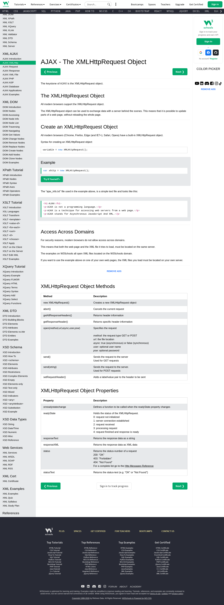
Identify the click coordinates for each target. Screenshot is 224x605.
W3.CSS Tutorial (54, 562)
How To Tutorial (54, 555)
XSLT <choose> (11, 239)
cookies (164, 594)
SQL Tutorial (55, 557)
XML (207, 11)
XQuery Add (9, 295)
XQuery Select (10, 299)
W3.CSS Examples (127, 562)
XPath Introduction (12, 175)
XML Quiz (8, 497)
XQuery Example (11, 275)
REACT (158, 11)
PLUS (61, 531)
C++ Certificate (162, 569)
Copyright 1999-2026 (80, 598)
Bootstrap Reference (90, 562)
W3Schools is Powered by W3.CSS (137, 598)
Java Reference (91, 569)
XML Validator (10, 34)
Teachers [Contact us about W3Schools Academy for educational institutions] (165, 4)
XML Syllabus (10, 501)
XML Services (10, 452)
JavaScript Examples (127, 552)
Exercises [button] (55, 4)
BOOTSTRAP (142, 11)
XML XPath (8, 18)
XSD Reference (11, 440)
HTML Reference (90, 548)
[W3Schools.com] (49, 533)
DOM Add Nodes (11, 154)
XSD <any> (9, 399)
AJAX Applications (12, 90)
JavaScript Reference (90, 552)
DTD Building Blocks (13, 319)
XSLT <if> (8, 235)
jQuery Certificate (162, 564)
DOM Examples (11, 162)
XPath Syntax (10, 183)
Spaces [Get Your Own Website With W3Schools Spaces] (152, 4)
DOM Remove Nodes (14, 142)
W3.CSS (103, 11)
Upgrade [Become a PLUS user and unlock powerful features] (179, 4)
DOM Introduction (12, 107)
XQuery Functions (12, 303)
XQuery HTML (10, 283)
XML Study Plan (11, 505)
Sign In (208, 41)
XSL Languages (11, 211)
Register (214, 59)
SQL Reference (90, 555)
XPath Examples (11, 194)
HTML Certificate (162, 548)
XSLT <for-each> (11, 227)
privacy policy (177, 594)
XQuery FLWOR (11, 279)
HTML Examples (127, 548)
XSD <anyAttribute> (13, 403)
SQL (44, 11)
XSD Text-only (10, 387)
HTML (5, 11)
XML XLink (8, 30)
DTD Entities (9, 335)
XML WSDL (9, 456)
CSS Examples (127, 550)
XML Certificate (11, 481)
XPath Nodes (9, 179)
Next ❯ (180, 72)
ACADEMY (135, 586)
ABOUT (123, 586)
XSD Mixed (8, 392)
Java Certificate (162, 566)
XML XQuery (9, 26)
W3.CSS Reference (90, 559)
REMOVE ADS (114, 271)
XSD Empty (9, 380)
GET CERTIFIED (98, 531)
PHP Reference (91, 564)
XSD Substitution (11, 407)
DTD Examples (10, 339)
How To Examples (127, 555)
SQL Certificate (162, 557)
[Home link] (6, 4)
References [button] (38, 4)
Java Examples (127, 569)
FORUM (112, 586)
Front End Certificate (162, 555)
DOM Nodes (9, 111)
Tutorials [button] (20, 4)
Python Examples (127, 559)
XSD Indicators (10, 395)
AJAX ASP (8, 82)
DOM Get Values (11, 134)
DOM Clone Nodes (12, 158)
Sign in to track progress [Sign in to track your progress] (114, 486)
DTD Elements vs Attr (14, 331)
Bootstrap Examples (127, 564)
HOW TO (89, 11)
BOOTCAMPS (145, 531)
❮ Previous (50, 72)
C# (129, 11)
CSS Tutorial (55, 550)
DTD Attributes (10, 327)
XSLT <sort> (9, 231)
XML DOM (8, 14)
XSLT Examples (11, 259)
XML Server (9, 46)
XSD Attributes (10, 368)
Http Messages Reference (139, 466)
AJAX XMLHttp (10, 62)
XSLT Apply (9, 243)
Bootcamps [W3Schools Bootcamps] (137, 4)
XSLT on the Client (12, 247)
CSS (16, 11)
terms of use (155, 594)
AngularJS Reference (90, 571)
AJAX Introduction (12, 58)
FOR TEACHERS (122, 531)
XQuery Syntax (10, 291)
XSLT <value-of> (11, 223)
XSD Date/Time (11, 428)
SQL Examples (127, 557)
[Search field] (98, 4)
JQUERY (183, 11)
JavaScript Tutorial (54, 552)
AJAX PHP (8, 78)
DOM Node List (11, 123)
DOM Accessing (11, 115)
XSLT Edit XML (10, 255)
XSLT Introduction (12, 207)
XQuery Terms (10, 287)
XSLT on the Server (13, 251)
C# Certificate (162, 571)
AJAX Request (10, 66)
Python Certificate (162, 559)
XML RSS (8, 468)
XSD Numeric (10, 432)
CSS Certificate (162, 550)
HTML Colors (91, 566)
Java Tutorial (55, 569)
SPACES (77, 531)
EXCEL (196, 11)
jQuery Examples (126, 573)
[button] (109, 4)
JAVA (68, 11)
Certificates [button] (73, 4)
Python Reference (91, 557)
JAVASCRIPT (30, 11)
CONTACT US (167, 531)
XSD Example (10, 411)
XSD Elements (10, 364)
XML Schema (9, 42)
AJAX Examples (11, 94)
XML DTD (8, 38)
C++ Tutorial (54, 571)
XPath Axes (9, 187)
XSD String (8, 424)
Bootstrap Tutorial (54, 564)
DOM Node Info (11, 118)
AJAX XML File (10, 74)
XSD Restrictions (11, 372)
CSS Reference (90, 550)
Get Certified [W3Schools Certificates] (196, 4)
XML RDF (8, 464)
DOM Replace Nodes (14, 146)
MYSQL (170, 11)
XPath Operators (11, 191)
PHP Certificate (162, 562)
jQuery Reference (91, 573)
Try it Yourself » (52, 179)
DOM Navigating (11, 130)
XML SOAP (8, 460)
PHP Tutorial (55, 566)
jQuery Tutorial (55, 573)
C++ (121, 11)
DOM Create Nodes (13, 150)
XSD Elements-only (13, 384)
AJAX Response (11, 70)
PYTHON (55, 11)
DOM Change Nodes (13, 138)
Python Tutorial (55, 559)
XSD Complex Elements (15, 376)
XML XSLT (8, 22)
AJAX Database (11, 86)
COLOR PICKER (208, 69)
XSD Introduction (11, 352)
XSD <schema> (11, 360)
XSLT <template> (12, 219)
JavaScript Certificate (162, 552)
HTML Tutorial (54, 548)
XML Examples (10, 493)
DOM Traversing (11, 126)
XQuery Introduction (13, 271)
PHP (77, 11)
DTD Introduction (11, 316)
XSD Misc (8, 436)
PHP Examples (127, 566)
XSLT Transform (11, 215)
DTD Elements (10, 323)
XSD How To (9, 356)
